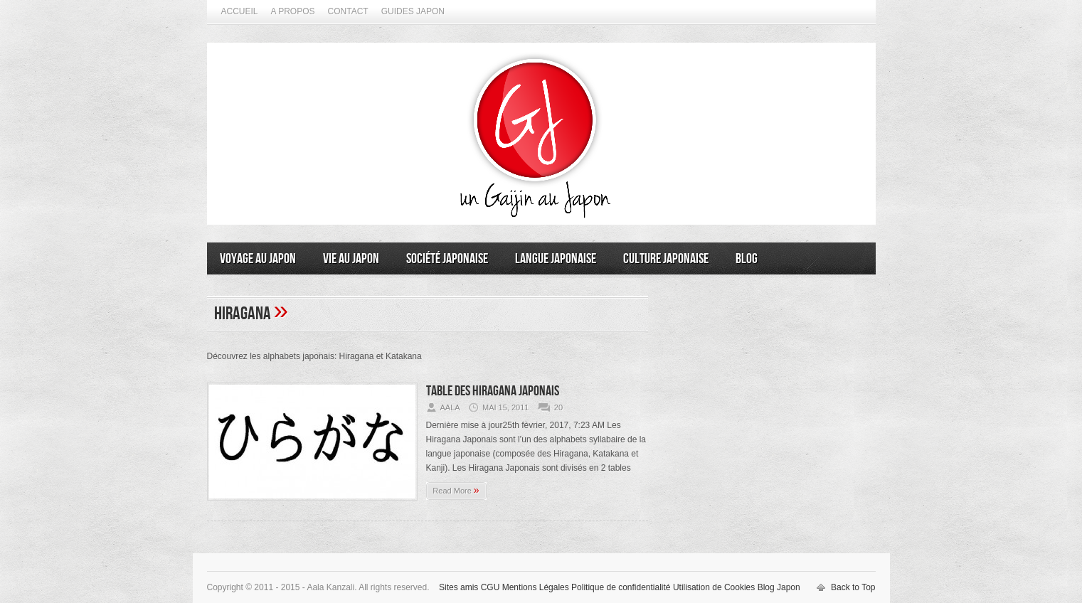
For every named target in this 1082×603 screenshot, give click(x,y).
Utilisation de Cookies (714, 587)
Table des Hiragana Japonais (492, 391)
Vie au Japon (351, 258)
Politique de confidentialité (620, 587)
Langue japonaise (555, 258)
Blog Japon (779, 587)
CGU (490, 587)
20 (558, 407)
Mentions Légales (535, 587)
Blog (747, 258)
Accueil (239, 11)
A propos (293, 11)
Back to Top (853, 587)
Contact (348, 11)
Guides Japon (413, 11)
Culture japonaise (666, 258)
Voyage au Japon (258, 258)
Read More (456, 490)
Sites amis (458, 587)
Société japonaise (447, 258)
